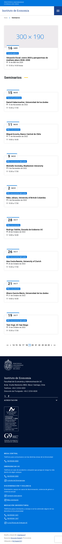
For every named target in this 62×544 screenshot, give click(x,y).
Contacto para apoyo (14, 496)
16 (20, 345)
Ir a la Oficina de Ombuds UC (17, 523)
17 (23, 345)
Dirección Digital (16, 538)
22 (39, 345)
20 (32, 345)
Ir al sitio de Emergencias (16, 480)
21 (36, 345)
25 (49, 345)
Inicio (6, 18)
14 (13, 345)
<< (7, 345)
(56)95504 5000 (12, 476)
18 (27, 345)
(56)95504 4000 (12, 461)
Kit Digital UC (17, 541)
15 (16, 345)
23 (43, 345)
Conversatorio (12, 53)
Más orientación (13, 500)
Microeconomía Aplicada (16, 161)
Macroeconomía (13, 130)
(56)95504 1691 (12, 515)
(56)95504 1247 (12, 518)
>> (55, 345)
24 (46, 345)
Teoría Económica (14, 98)
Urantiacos (21, 535)
